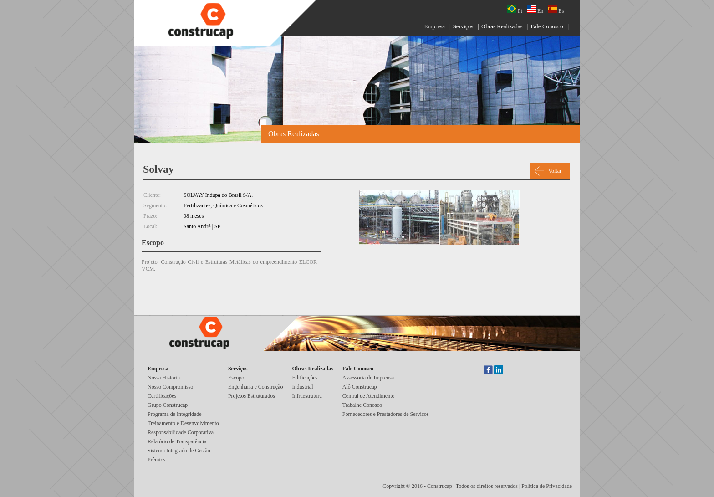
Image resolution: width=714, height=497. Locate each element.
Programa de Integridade (175, 414)
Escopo (236, 377)
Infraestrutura (307, 396)
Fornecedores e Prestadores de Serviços (385, 414)
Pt (514, 9)
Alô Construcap (359, 387)
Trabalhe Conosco (362, 405)
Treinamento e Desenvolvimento (183, 423)
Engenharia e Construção (255, 387)
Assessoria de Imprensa (368, 377)
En (535, 9)
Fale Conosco (546, 26)
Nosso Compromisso (170, 387)
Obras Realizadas (502, 26)
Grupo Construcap (168, 405)
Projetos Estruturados (251, 396)
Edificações (305, 377)
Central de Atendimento (368, 396)
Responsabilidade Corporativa (181, 432)
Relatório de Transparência (177, 441)
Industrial (302, 387)
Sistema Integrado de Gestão (179, 450)
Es (556, 9)
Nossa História (164, 377)
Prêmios (156, 459)
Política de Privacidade (546, 486)
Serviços (463, 26)
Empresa (434, 26)
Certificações (162, 396)
